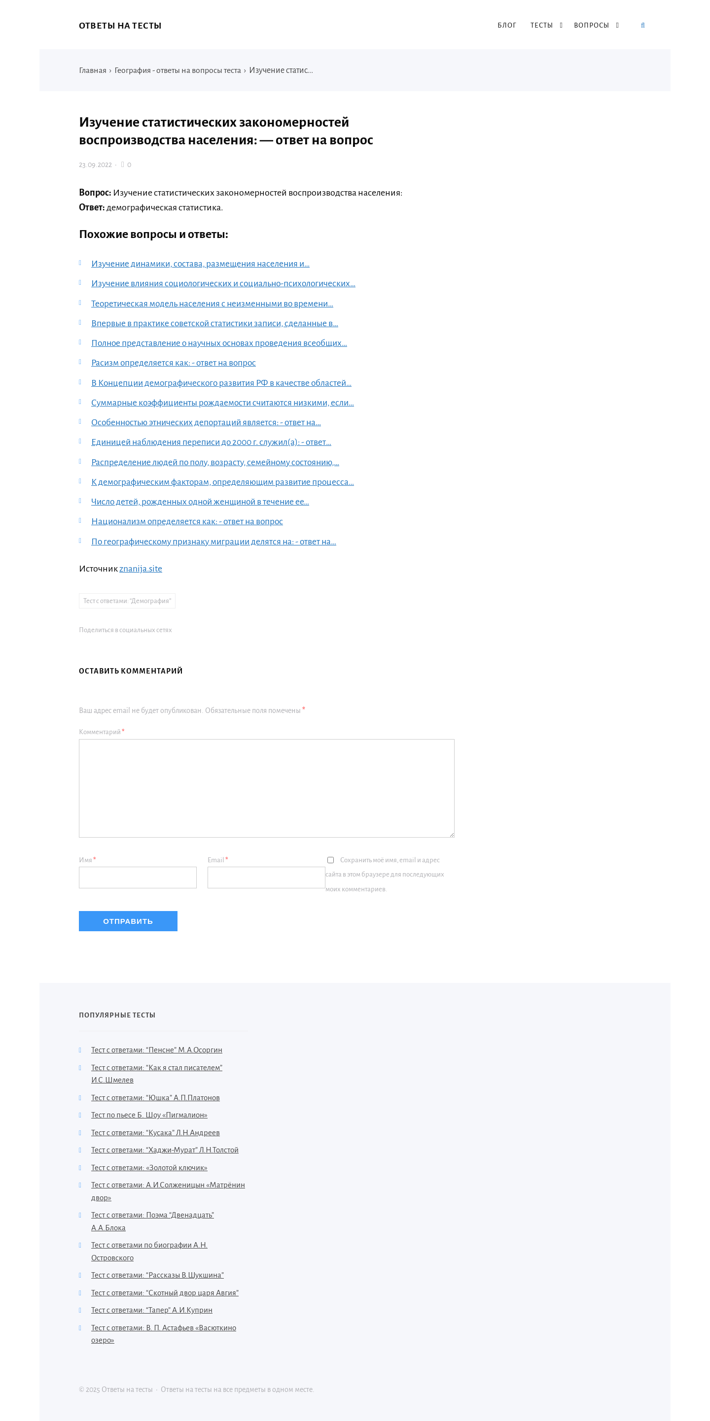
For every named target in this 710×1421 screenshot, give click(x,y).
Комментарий (102, 730)
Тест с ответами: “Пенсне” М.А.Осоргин (156, 1049)
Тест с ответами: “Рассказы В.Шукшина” (157, 1274)
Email (218, 858)
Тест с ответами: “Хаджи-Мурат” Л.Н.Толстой (165, 1149)
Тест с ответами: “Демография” (127, 599)
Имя (87, 858)
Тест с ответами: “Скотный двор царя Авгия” (165, 1291)
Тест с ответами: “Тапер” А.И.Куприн (152, 1309)
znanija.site (141, 567)
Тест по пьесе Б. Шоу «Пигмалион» (149, 1114)
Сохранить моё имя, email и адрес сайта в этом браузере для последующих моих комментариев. (384, 873)
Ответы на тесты (120, 26)
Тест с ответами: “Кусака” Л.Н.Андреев (155, 1131)
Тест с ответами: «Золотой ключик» (149, 1166)
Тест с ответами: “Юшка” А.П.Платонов (155, 1096)
